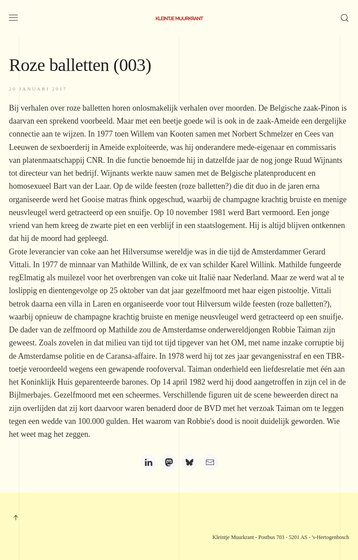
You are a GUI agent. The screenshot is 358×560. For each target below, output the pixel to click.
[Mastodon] (169, 462)
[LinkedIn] (148, 462)
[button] (13, 18)
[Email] (210, 462)
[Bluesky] (189, 462)
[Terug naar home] (179, 18)
